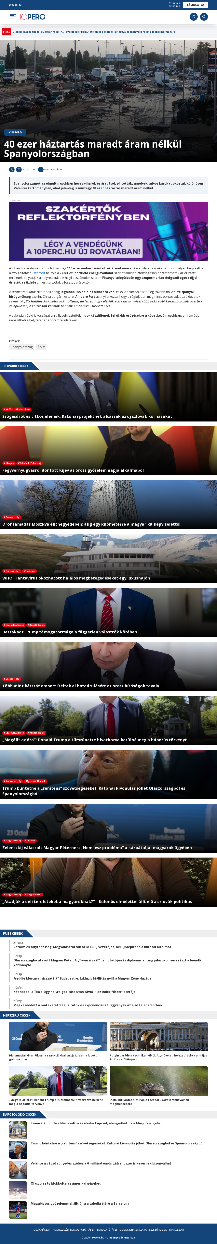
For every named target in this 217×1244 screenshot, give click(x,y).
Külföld (15, 132)
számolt (40, 273)
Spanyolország (22, 347)
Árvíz (41, 347)
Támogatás (195, 5)
